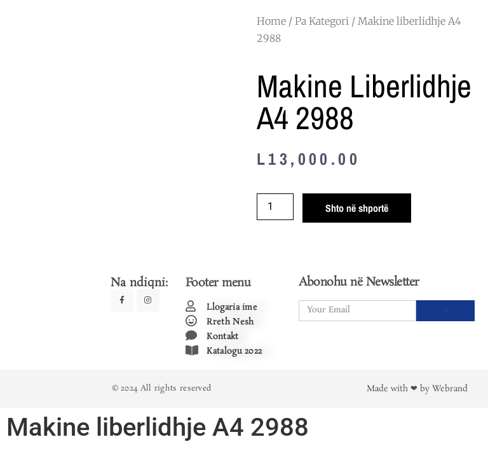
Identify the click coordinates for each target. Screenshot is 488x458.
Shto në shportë (356, 208)
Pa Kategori (322, 21)
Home (271, 21)
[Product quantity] (275, 206)
